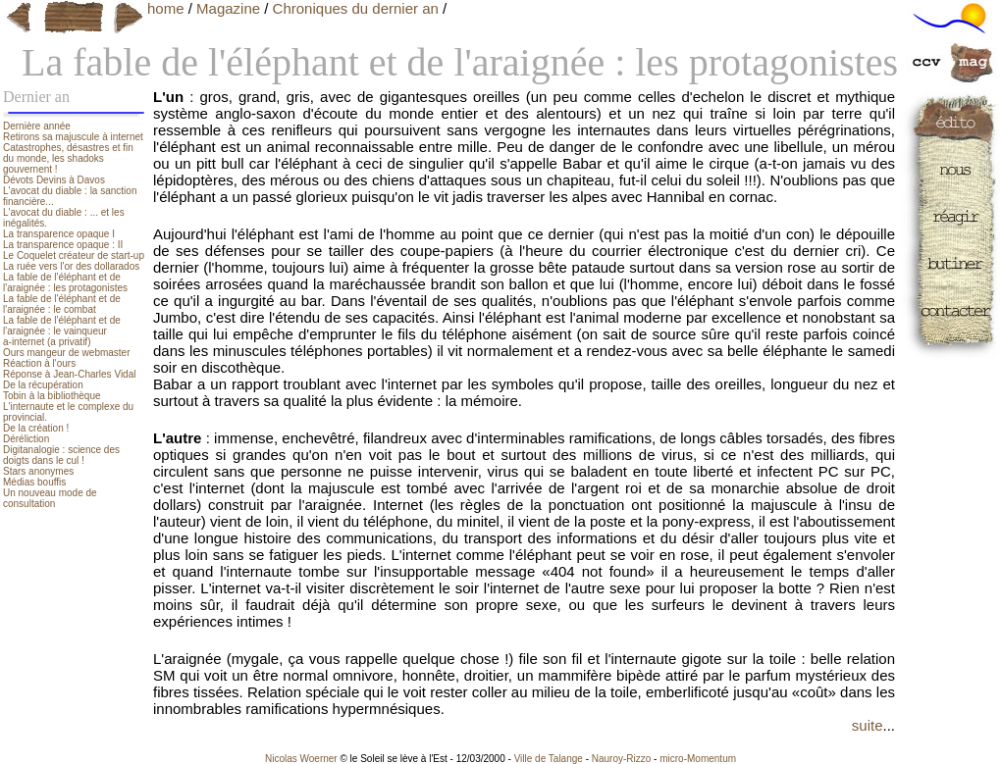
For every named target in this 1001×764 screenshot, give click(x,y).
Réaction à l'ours (39, 363)
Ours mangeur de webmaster (67, 352)
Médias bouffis (34, 482)
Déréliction (26, 438)
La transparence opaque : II (63, 244)
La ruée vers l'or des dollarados (71, 266)
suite (867, 725)
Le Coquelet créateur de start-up (73, 255)
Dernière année (37, 126)
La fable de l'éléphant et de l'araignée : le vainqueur (62, 325)
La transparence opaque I (59, 234)
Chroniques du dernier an (356, 8)
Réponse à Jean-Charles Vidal (69, 374)
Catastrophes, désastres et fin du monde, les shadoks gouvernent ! (68, 158)
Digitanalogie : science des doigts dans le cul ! (61, 455)
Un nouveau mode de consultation (50, 498)
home (165, 8)
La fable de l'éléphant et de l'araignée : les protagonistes (65, 282)
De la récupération (43, 385)
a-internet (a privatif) (46, 341)
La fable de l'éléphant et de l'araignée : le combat (62, 304)
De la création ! (36, 428)
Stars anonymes (38, 471)
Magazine (228, 8)
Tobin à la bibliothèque (52, 395)
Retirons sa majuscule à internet (73, 136)
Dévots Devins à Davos (54, 180)
